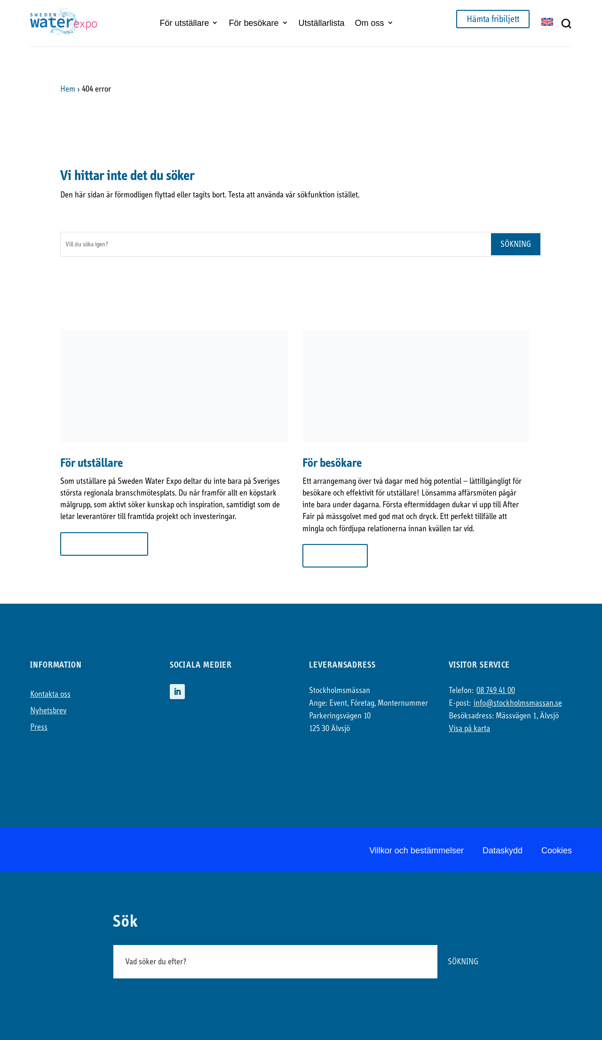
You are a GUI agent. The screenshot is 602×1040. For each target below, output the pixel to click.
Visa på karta (469, 728)
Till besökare (335, 555)
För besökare (253, 23)
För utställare (184, 23)
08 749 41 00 (495, 690)
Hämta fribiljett (493, 19)
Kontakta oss (50, 694)
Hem (67, 89)
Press (39, 727)
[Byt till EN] (547, 23)
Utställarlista (322, 23)
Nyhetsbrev (48, 711)
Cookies (556, 850)
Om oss (369, 23)
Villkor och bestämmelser (416, 850)
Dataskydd (503, 850)
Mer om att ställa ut (104, 543)
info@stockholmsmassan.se (518, 703)
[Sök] (275, 244)
